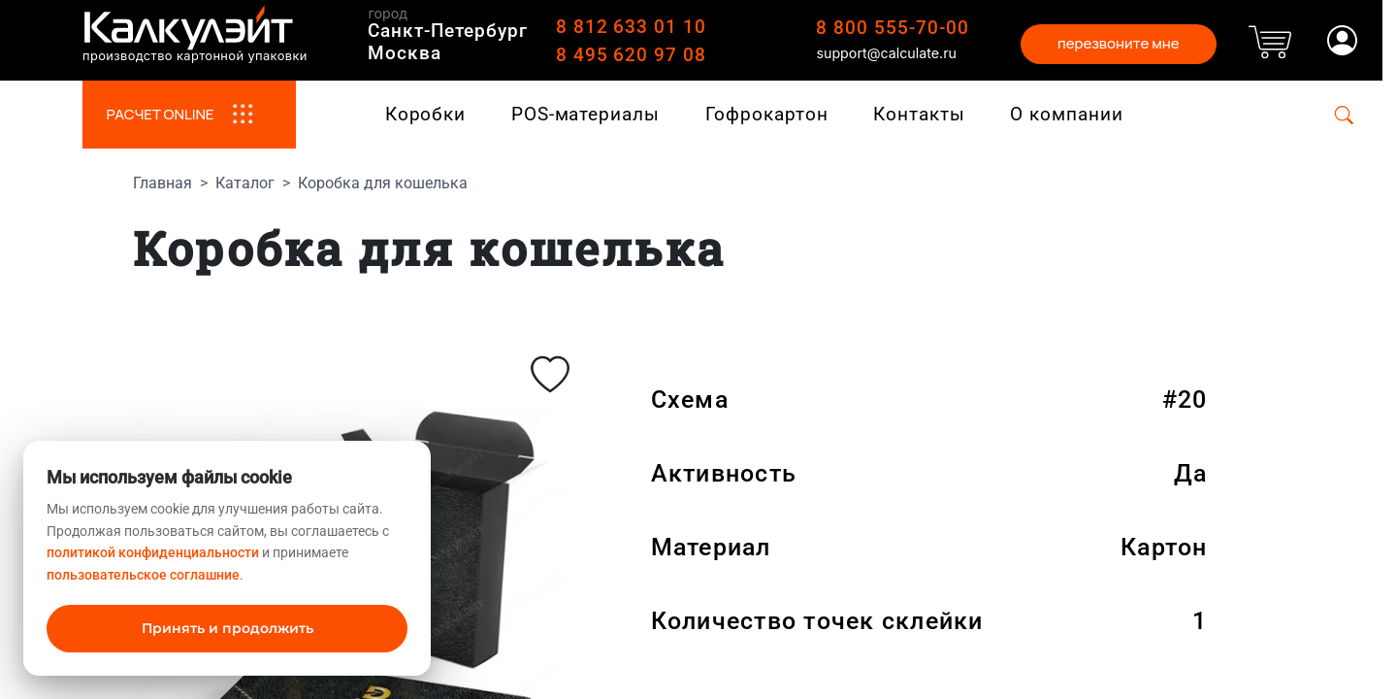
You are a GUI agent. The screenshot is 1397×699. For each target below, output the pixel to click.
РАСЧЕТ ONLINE (189, 114)
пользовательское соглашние (143, 574)
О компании (1066, 114)
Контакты (919, 114)
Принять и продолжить (227, 628)
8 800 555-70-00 (892, 28)
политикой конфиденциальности (153, 552)
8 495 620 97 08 (631, 55)
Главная (162, 183)
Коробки (426, 114)
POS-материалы (585, 114)
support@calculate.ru (886, 53)
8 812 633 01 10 (631, 27)
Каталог (245, 183)
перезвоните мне (1118, 43)
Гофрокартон (766, 114)
